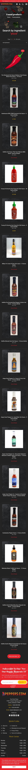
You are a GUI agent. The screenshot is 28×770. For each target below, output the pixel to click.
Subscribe (22, 682)
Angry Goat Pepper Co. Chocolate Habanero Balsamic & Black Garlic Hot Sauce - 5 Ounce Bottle (14, 455)
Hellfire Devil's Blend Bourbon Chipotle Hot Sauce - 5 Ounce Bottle (13, 605)
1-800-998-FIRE (16, 705)
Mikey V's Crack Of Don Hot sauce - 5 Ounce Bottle (14, 264)
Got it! (14, 766)
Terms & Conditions (16, 733)
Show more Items (14, 656)
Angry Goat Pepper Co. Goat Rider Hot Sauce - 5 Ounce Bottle (14, 417)
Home (8, 17)
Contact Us (14, 725)
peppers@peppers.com (16, 710)
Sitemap (5, 733)
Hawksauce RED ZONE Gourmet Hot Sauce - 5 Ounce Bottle (14, 114)
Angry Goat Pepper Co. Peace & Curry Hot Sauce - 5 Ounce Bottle (14, 379)
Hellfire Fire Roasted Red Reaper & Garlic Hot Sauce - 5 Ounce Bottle (14, 303)
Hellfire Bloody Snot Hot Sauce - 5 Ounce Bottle (14, 341)
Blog (4, 728)
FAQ (4, 730)
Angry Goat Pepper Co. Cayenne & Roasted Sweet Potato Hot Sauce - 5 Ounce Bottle (14, 494)
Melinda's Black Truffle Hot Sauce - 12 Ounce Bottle (14, 569)
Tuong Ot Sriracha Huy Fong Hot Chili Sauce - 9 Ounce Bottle (14, 226)
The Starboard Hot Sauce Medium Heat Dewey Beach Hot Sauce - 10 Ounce (14, 75)
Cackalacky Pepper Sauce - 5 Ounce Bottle (13, 533)
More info (16, 763)
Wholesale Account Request (18, 728)
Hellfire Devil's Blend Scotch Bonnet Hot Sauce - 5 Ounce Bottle (14, 644)
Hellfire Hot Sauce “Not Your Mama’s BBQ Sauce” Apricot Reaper (14, 152)
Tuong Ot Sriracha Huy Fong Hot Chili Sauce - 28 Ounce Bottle (14, 189)
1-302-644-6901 (15, 707)
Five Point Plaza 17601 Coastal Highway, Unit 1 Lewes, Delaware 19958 (14, 701)
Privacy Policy (15, 730)
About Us (5, 725)
